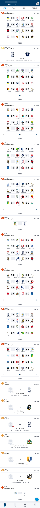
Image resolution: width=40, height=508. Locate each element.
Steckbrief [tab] (34, 8)
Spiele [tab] (23, 8)
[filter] (37, 499)
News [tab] (4, 8)
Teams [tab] (13, 8)
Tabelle (20, 43)
